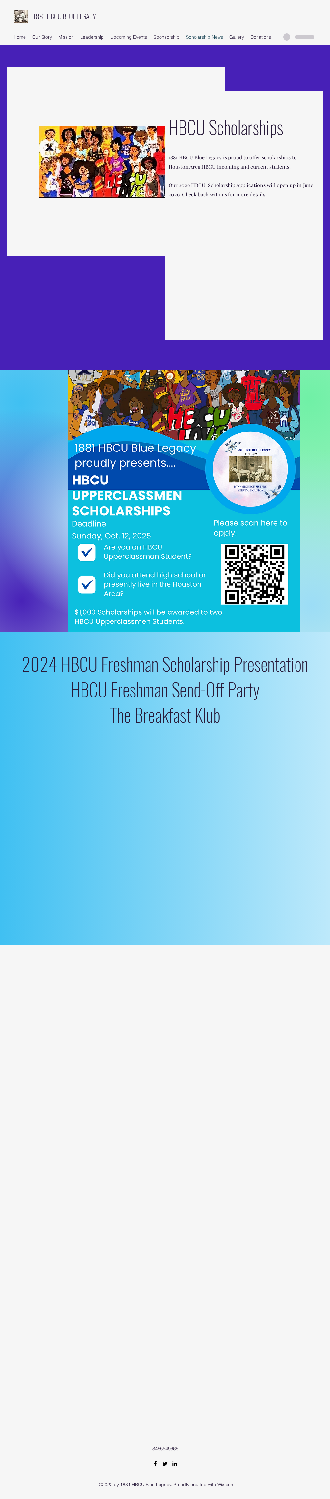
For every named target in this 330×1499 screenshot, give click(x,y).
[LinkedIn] (174, 1463)
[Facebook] (155, 1463)
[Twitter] (165, 1463)
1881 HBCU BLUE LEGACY (64, 16)
